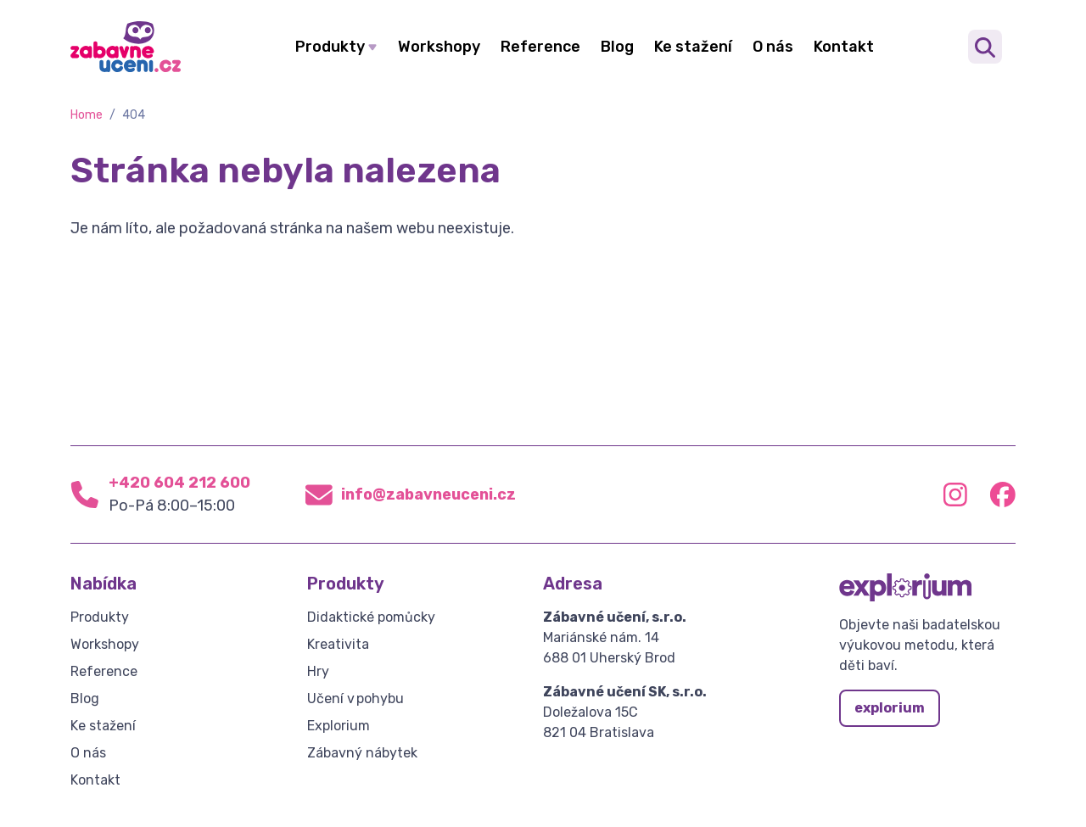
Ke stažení (693, 46)
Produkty (330, 46)
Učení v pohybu (355, 698)
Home (86, 115)
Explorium (338, 726)
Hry (318, 671)
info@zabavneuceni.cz (428, 494)
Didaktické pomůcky (371, 617)
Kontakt (844, 46)
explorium (889, 708)
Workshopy (439, 46)
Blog (617, 46)
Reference (540, 46)
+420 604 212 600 (179, 482)
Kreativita (338, 644)
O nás (773, 46)
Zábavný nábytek (362, 753)
